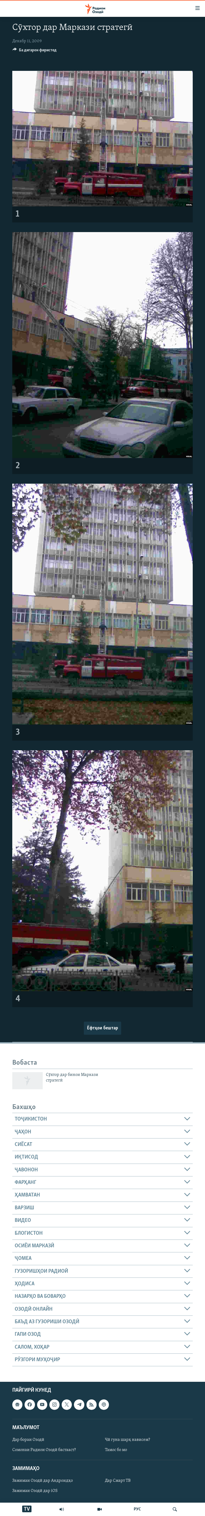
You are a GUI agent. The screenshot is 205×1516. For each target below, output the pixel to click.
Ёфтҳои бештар (102, 1028)
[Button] (35, 51)
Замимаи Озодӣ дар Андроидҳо (42, 1481)
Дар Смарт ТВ (118, 1481)
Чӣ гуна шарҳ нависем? (127, 1440)
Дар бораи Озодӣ (28, 1440)
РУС (137, 1509)
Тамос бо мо (116, 1450)
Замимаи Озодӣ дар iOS (35, 1491)
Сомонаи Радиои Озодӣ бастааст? (44, 1450)
